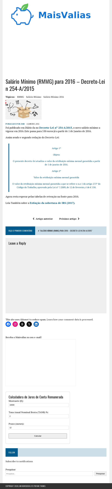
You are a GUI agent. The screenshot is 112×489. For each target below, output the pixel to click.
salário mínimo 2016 (53, 96)
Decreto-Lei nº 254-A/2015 (55, 127)
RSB (23, 124)
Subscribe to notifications (19, 461)
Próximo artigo (69, 218)
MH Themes (41, 486)
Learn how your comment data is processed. (70, 319)
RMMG (20, 96)
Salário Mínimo (33, 96)
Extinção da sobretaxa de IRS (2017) (52, 203)
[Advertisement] (56, 53)
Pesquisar (11, 469)
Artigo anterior (43, 218)
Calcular (37, 436)
